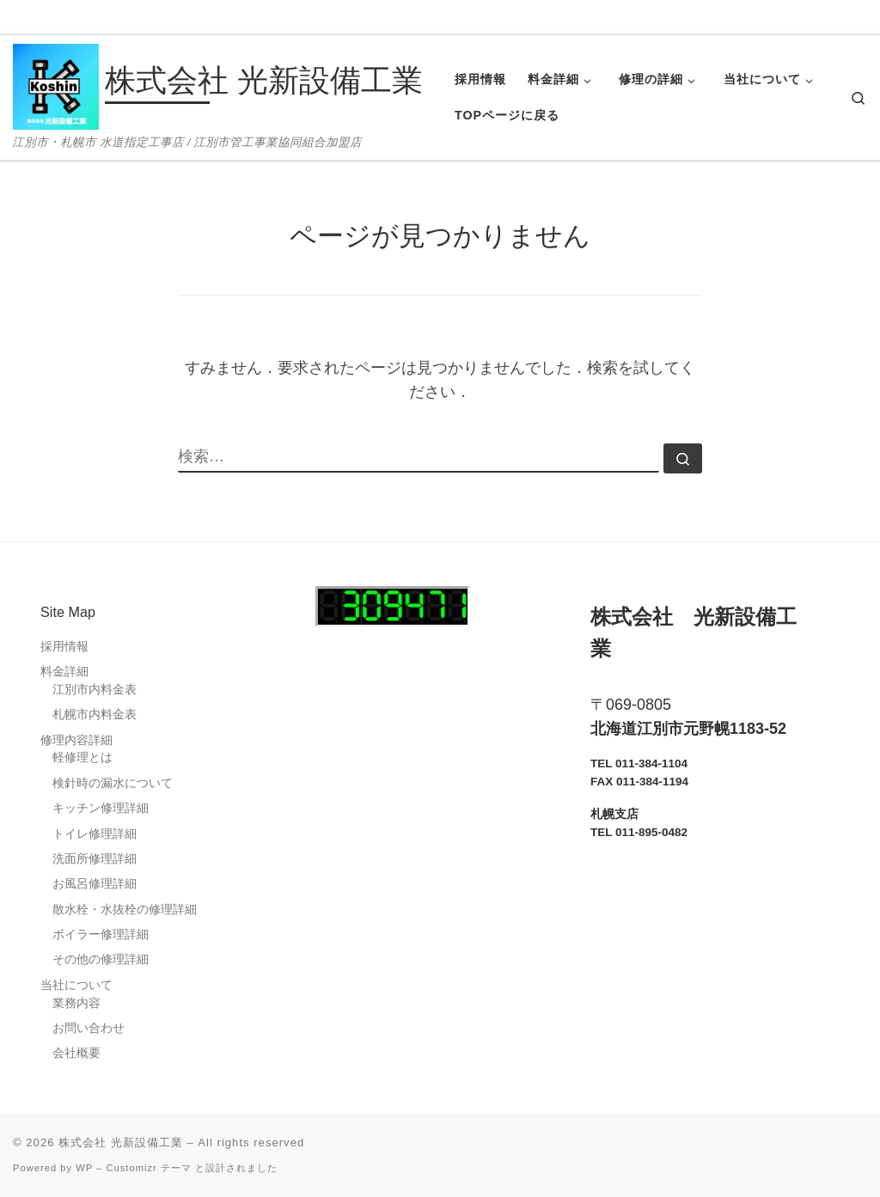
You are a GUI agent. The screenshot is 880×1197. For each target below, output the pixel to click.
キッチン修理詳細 (100, 808)
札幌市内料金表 (94, 714)
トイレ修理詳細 (94, 834)
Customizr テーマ (148, 1168)
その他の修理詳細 (100, 959)
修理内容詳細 (76, 740)
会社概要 (76, 1053)
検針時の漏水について (112, 783)
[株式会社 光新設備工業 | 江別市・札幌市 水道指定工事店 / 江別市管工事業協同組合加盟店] (56, 84)
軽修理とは (82, 757)
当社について (76, 985)
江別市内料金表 (94, 689)
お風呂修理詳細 (94, 883)
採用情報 (64, 646)
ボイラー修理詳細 (100, 934)
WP (84, 1168)
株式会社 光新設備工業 (120, 1142)
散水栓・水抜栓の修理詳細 (124, 909)
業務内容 (76, 1003)
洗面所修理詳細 (94, 858)
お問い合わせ (88, 1028)
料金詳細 (64, 671)
